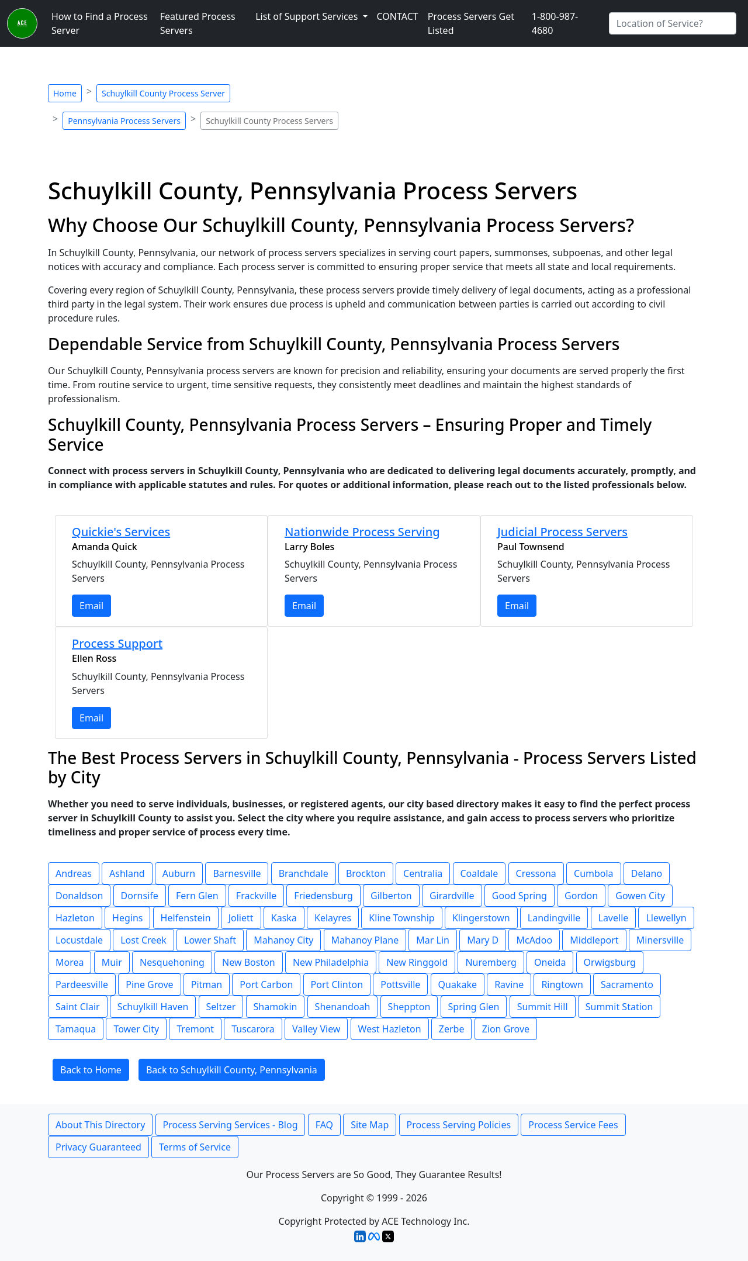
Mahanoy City (283, 940)
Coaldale (479, 873)
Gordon (581, 895)
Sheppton (409, 1006)
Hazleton (75, 917)
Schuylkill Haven (153, 1006)
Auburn (178, 873)
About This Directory (100, 1124)
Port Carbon (266, 984)
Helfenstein (186, 917)
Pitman (206, 984)
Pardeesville (82, 984)
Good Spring (519, 895)
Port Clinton (337, 984)
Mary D (482, 940)
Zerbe (452, 1028)
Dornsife (139, 895)
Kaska (284, 917)
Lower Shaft (210, 940)
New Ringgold (417, 962)
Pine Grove (149, 984)
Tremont (195, 1028)
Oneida (550, 962)
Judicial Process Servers (562, 532)
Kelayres (332, 917)
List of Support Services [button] (307, 16)
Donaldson (79, 895)
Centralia (422, 873)
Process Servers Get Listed (471, 23)
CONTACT (397, 16)
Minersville (660, 940)
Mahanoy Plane (365, 940)
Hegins (127, 917)
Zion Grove (505, 1028)
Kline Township (401, 917)
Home (65, 93)
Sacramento (627, 984)
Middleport (594, 940)
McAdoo (534, 940)
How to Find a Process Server (99, 23)
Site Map (370, 1124)
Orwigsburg (610, 962)
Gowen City (640, 895)
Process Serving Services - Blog (230, 1124)
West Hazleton (389, 1028)
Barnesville (237, 873)
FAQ (324, 1124)
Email (91, 605)
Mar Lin (432, 940)
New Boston (248, 962)
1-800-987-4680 (555, 23)
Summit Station (619, 1006)
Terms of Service (195, 1147)
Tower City (136, 1028)
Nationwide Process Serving (362, 532)
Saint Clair (78, 1006)
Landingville (554, 917)
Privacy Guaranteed (98, 1147)
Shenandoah (342, 1006)
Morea (70, 962)
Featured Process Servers (198, 23)
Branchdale (303, 873)
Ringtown (562, 984)
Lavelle (613, 917)
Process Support (117, 643)
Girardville (452, 895)
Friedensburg (323, 895)
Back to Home (91, 1069)
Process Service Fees (573, 1124)
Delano (646, 873)
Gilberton (391, 895)
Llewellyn (666, 917)
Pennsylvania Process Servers (124, 120)
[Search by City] (672, 23)
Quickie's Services (121, 532)
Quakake (457, 984)
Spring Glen (474, 1006)
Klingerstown (481, 917)
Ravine (509, 984)
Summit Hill (542, 1006)
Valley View (316, 1028)
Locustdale (79, 940)
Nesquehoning (172, 962)
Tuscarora (253, 1028)
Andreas (74, 873)
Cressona (536, 873)
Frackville (256, 895)
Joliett (241, 917)
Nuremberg (490, 962)
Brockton (366, 873)
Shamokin (275, 1006)
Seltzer (221, 1006)
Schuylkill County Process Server (163, 93)
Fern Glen (197, 895)
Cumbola (594, 873)
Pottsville (400, 984)
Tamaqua (76, 1028)
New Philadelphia (331, 962)
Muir (112, 962)
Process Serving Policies (459, 1124)
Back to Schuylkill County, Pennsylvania (231, 1069)
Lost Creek (143, 940)
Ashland (127, 873)
